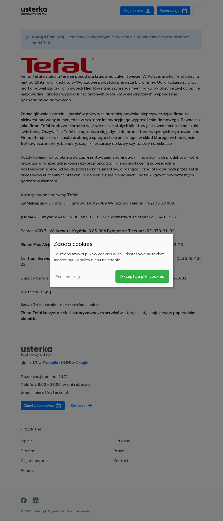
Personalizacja (68, 276)
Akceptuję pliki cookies (142, 276)
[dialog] (111, 260)
